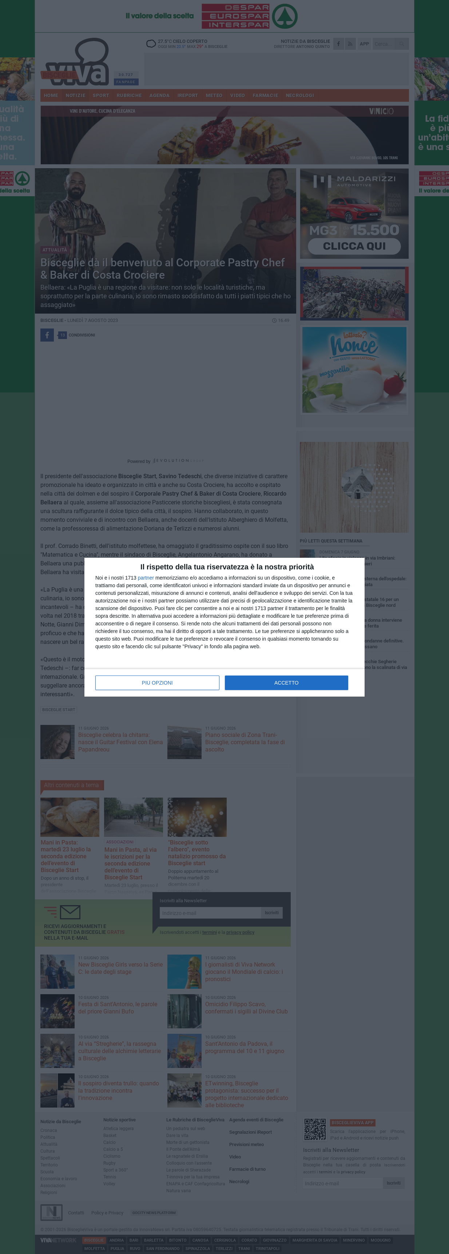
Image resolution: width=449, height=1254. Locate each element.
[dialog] (224, 627)
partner (146, 577)
